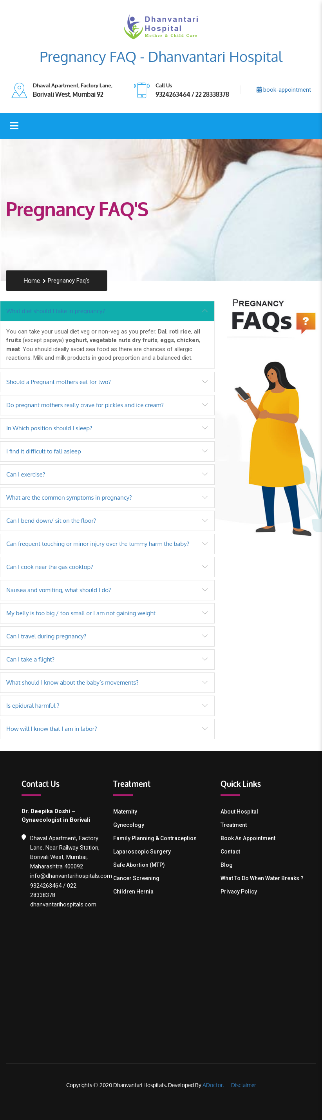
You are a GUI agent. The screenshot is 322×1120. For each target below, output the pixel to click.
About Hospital (239, 811)
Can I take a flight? (30, 659)
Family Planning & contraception (155, 838)
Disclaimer (243, 1085)
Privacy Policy (239, 891)
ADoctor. (213, 1085)
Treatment (234, 825)
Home (32, 280)
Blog (227, 865)
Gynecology (128, 825)
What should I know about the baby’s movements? (72, 682)
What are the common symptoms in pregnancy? (69, 497)
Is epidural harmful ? (32, 705)
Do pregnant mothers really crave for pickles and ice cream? (85, 405)
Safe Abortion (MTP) (139, 865)
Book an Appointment (248, 838)
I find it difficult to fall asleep (43, 451)
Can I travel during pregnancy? (46, 636)
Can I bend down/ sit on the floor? (51, 520)
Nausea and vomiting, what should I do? (58, 590)
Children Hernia (133, 891)
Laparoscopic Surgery (142, 851)
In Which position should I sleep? (49, 428)
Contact (230, 851)
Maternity (125, 811)
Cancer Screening (136, 878)
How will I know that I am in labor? (51, 728)
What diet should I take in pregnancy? (55, 311)
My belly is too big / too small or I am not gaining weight (81, 613)
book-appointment (284, 89)
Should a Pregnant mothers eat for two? (58, 382)
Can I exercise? (25, 474)
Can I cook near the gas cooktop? (49, 567)
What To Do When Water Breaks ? (262, 878)
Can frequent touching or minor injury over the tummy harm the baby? (97, 543)
